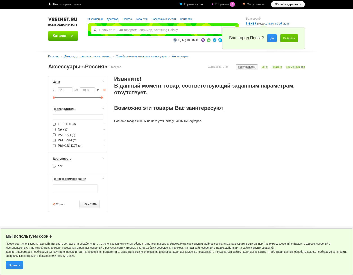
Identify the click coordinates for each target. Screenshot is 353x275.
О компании (95, 19)
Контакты (186, 19)
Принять (14, 265)
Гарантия (141, 19)
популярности (246, 66)
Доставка (113, 19)
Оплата (127, 19)
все (58, 166)
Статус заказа (255, 4)
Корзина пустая (194, 4)
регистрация (73, 4)
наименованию (295, 66)
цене (265, 66)
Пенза (251, 23)
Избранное (225, 4)
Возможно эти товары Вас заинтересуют (169, 108)
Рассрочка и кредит (164, 19)
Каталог (60, 36)
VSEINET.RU (62, 22)
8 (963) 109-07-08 (188, 40)
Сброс (60, 204)
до (76, 89)
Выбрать (289, 38)
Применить (90, 204)
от (54, 89)
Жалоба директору (288, 4)
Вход (56, 4)
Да (272, 38)
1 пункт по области (277, 23)
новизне (277, 66)
